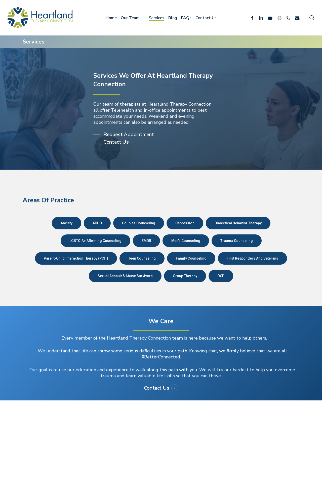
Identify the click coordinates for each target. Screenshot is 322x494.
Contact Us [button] (156, 388)
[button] (123, 134)
